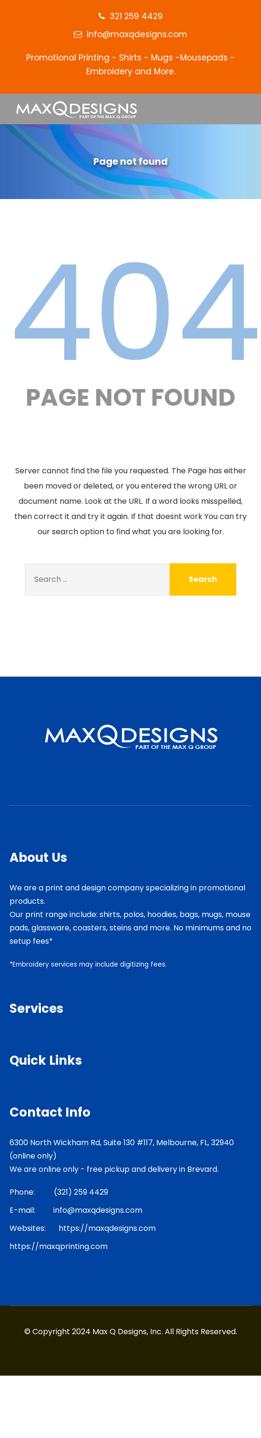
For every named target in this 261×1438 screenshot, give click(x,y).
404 (135, 313)
